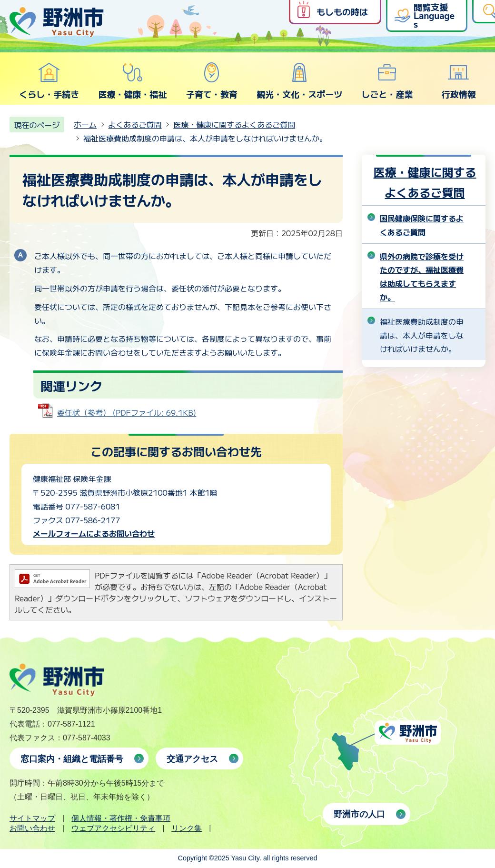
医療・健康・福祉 (132, 81)
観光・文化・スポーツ (299, 81)
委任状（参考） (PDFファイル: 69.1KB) (126, 412)
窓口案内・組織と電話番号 (71, 759)
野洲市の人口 (359, 814)
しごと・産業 (387, 81)
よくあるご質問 (135, 124)
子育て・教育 (212, 81)
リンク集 (186, 828)
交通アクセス (192, 759)
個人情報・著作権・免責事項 (120, 818)
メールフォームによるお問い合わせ (94, 533)
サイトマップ (32, 818)
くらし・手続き (49, 81)
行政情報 (459, 81)
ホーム (85, 124)
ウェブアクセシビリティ (113, 828)
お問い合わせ (32, 828)
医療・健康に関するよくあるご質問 (234, 124)
